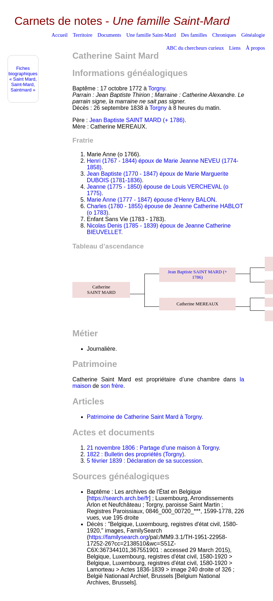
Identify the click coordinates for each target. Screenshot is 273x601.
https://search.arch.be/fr (118, 498)
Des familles (194, 35)
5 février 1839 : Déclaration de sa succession (144, 461)
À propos (255, 48)
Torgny (156, 88)
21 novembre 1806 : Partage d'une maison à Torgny (153, 448)
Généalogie (253, 35)
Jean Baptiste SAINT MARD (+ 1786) (136, 120)
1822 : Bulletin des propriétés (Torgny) (135, 454)
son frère (111, 386)
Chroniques (224, 35)
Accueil (60, 35)
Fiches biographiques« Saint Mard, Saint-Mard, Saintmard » (23, 79)
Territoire (82, 35)
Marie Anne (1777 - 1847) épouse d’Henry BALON (151, 200)
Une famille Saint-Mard (151, 35)
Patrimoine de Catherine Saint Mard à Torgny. (145, 417)
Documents (109, 35)
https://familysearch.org (118, 537)
